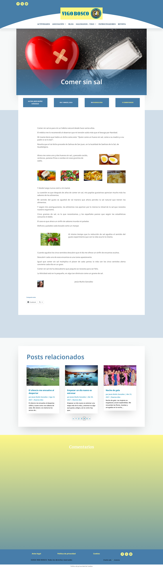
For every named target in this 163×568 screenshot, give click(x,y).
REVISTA (122, 24)
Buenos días (97, 102)
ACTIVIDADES (43, 24)
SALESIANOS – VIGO (85, 24)
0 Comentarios (127, 102)
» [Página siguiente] (89, 418)
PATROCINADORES (107, 24)
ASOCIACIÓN (58, 24)
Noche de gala (113, 390)
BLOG (71, 24)
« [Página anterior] (73, 418)
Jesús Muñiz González (40, 397)
